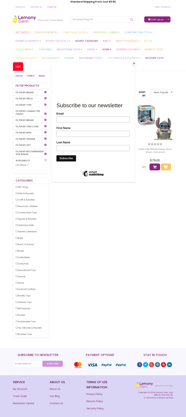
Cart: (156, 19)
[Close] (134, 63)
